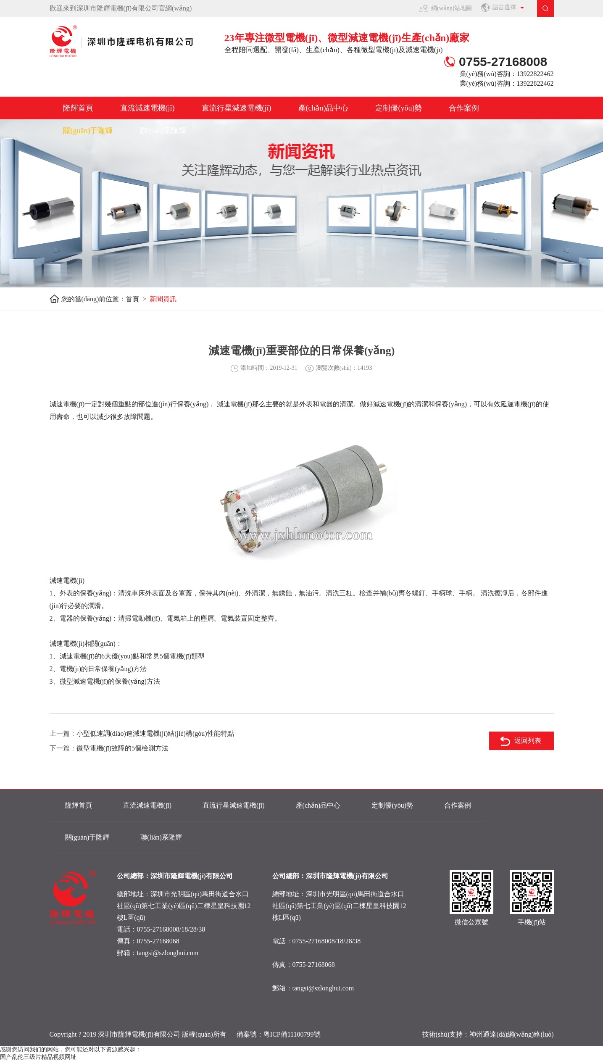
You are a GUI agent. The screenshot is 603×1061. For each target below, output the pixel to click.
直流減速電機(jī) (147, 108)
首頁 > (138, 299)
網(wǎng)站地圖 (451, 8)
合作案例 (464, 108)
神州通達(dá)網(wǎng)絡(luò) (511, 1034)
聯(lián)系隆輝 (163, 130)
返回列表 (527, 740)
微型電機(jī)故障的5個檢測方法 (122, 748)
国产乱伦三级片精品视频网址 (38, 1057)
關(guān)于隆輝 (88, 130)
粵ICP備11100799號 (292, 1034)
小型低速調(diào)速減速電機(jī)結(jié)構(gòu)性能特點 (155, 733)
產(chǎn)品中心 (323, 108)
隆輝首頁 (78, 108)
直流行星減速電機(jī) (236, 108)
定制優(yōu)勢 (398, 108)
